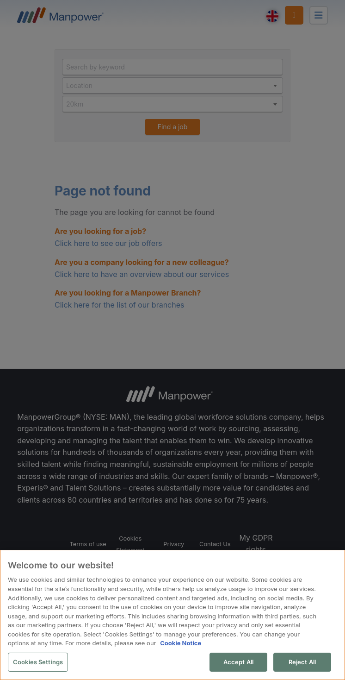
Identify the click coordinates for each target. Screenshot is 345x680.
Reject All (302, 662)
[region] (172, 615)
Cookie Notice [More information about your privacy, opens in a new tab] (180, 643)
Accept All (239, 662)
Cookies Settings (37, 662)
